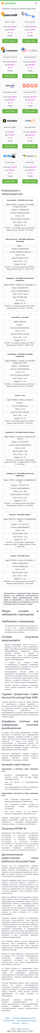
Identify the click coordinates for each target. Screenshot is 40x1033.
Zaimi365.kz (8, 3)
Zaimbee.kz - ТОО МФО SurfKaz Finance (20, 432)
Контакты (15, 1023)
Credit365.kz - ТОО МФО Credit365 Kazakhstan (20, 355)
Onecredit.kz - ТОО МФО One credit (20, 200)
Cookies (7, 1018)
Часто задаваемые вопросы (27, 1021)
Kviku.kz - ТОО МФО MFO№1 (20, 515)
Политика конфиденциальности (23, 1018)
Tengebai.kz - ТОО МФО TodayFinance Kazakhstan (20, 279)
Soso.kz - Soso (20, 395)
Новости (24, 1023)
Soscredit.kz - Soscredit (20, 317)
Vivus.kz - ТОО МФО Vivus (20, 556)
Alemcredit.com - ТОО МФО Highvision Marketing (20, 240)
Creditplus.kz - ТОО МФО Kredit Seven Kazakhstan (20, 474)
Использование (9, 1021)
